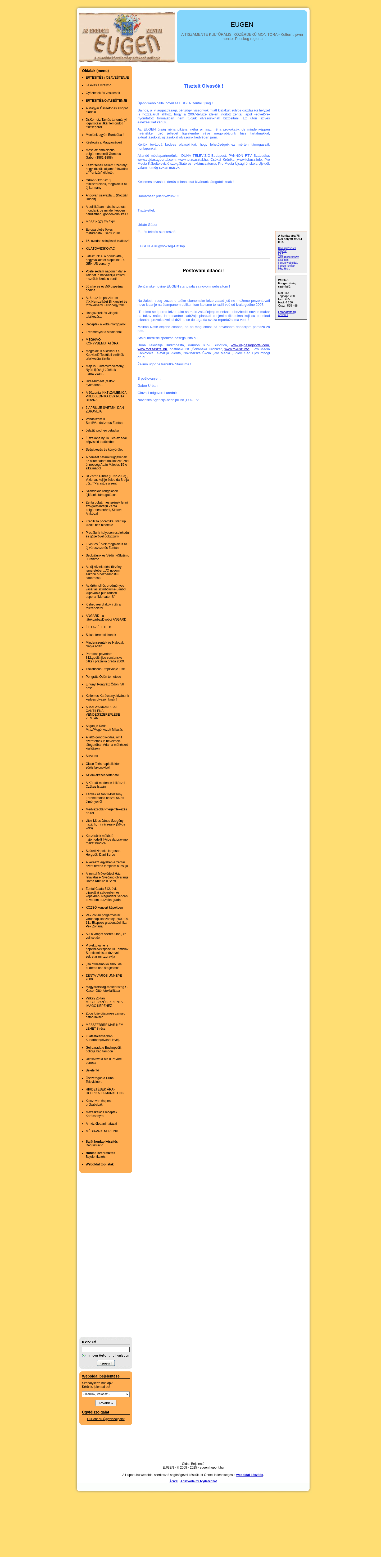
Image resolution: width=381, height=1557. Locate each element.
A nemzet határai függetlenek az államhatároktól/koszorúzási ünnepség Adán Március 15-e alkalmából (107, 462)
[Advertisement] (100, 1254)
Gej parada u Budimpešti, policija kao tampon (103, 1049)
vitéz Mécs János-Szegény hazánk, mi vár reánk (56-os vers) (105, 824)
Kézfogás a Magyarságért (104, 142)
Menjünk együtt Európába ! (105, 135)
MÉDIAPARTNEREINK (102, 1131)
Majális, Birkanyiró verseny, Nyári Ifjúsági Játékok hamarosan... (105, 369)
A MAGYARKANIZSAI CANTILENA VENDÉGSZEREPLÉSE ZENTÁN (103, 712)
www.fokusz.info (236, 349)
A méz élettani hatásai (101, 1123)
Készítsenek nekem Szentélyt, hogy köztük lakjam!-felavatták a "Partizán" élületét (107, 168)
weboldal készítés (249, 1475)
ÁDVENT (92, 756)
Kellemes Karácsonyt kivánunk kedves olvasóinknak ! (107, 697)
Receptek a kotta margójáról (105, 324)
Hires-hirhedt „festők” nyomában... (100, 383)
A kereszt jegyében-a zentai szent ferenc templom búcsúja (107, 864)
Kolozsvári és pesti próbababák (99, 1102)
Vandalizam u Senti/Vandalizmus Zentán (104, 421)
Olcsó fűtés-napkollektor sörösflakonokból (103, 765)
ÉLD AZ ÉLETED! (98, 627)
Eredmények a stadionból (103, 332)
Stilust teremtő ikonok (101, 635)
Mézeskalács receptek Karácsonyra (101, 1114)
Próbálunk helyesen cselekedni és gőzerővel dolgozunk (107, 534)
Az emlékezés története (102, 775)
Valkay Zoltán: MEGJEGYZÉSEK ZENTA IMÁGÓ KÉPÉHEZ (104, 1002)
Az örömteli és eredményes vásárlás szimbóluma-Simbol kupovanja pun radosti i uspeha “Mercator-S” (106, 591)
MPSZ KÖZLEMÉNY (100, 222)
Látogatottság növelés (287, 313)
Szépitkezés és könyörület (104, 449)
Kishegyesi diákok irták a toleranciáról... (103, 606)
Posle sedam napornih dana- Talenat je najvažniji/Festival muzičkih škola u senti (106, 275)
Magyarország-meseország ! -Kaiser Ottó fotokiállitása (107, 989)
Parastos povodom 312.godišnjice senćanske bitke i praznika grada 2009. (105, 657)
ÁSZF (173, 1481)
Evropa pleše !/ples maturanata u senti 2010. (103, 231)
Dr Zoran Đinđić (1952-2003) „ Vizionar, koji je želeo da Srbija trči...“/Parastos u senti (107, 479)
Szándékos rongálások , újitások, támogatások (103, 493)
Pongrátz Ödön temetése (103, 677)
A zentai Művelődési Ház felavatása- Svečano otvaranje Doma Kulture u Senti (107, 877)
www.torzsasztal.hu (152, 349)
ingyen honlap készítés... (286, 267)
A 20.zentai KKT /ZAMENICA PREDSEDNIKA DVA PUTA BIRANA (106, 396)
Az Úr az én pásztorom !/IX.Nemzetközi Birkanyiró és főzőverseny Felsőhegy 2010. (106, 301)
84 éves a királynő (98, 85)
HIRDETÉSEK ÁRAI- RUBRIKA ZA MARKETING (105, 1091)
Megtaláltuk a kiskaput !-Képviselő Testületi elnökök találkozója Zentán (105, 354)
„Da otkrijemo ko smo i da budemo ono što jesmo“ (104, 966)
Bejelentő (92, 1070)
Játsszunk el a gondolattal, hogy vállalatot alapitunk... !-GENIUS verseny (105, 260)
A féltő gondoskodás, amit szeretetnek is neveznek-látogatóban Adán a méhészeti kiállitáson (107, 742)
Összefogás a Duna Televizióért (100, 1080)
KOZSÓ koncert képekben (104, 907)
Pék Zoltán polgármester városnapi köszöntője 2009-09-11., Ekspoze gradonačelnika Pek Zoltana (107, 920)
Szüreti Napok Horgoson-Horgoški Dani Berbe (103, 852)
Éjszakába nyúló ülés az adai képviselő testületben (106, 440)
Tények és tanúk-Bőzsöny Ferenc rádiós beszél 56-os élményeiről (105, 798)
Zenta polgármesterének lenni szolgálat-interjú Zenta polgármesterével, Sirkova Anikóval (107, 508)
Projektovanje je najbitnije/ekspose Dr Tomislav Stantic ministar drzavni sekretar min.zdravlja (107, 951)
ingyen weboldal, (288, 262)
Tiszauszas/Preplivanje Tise (105, 669)
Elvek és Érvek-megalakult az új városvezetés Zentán (106, 546)
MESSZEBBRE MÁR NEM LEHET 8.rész (104, 1026)
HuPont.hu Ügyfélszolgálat (105, 1419)
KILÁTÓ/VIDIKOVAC (100, 248)
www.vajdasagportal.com (250, 345)
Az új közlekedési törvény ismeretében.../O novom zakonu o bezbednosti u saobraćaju (103, 572)
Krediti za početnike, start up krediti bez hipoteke (106, 523)
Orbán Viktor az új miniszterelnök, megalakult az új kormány (106, 184)
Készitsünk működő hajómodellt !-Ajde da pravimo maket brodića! (107, 839)
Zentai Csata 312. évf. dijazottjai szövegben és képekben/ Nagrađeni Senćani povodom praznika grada (107, 894)
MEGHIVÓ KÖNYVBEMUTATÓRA (102, 341)
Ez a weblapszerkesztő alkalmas (288, 257)
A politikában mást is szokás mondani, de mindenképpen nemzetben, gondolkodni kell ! (107, 210)
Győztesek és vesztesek (103, 93)
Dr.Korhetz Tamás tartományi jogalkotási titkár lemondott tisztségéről (106, 123)
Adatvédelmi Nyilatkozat (198, 1481)
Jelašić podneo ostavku (102, 430)
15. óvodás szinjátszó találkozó (107, 241)
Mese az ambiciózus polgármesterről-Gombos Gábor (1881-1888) (103, 153)
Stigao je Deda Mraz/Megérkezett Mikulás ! (105, 728)
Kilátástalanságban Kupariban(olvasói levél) (103, 1038)
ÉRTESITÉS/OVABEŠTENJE (106, 100)
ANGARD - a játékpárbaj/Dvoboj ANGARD (106, 617)
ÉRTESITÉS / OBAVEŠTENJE (107, 77)
